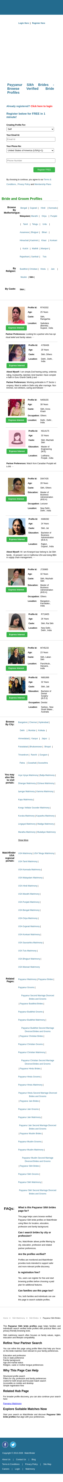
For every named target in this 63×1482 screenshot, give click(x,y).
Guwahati (32, 763)
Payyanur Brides (45, 979)
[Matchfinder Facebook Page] (5, 1445)
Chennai (33, 722)
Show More (23, 840)
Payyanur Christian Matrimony (31, 1052)
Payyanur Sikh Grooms (28, 1174)
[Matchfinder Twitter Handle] (13, 1445)
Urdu (45, 224)
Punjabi (53, 216)
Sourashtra (43, 763)
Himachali (24, 240)
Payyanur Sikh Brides (29, 1166)
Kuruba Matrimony (26, 816)
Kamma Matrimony (44, 791)
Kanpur (34, 738)
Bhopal (47, 746)
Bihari (44, 232)
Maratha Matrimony (26, 832)
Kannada (53, 208)
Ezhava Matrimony (45, 783)
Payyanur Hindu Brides (30, 1068)
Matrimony (30, 1469)
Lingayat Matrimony (27, 824)
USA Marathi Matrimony (28, 894)
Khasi (43, 240)
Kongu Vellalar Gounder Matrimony (33, 808)
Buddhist (24, 269)
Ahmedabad (23, 738)
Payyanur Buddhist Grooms (30, 1012)
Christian (33, 269)
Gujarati (33, 208)
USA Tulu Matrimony (27, 951)
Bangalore (22, 722)
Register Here (38, 23)
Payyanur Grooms (26, 987)
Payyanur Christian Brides (31, 1036)
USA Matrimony (25, 853)
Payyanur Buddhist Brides (31, 1003)
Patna (22, 763)
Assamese (24, 232)
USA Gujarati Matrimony (29, 926)
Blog (34, 1459)
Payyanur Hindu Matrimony (30, 1085)
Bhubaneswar (36, 746)
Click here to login (41, 106)
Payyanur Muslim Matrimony (30, 1150)
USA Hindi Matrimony (27, 886)
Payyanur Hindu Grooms (29, 1077)
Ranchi (34, 755)
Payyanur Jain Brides (29, 1101)
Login (17, 1469)
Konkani (53, 240)
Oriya (44, 216)
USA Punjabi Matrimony (28, 902)
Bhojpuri (34, 232)
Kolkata (41, 730)
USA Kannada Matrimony (29, 869)
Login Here (23, 23)
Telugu (35, 224)
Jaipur (44, 738)
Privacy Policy (24, 184)
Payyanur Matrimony (27, 979)
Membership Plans (43, 184)
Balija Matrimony (47, 775)
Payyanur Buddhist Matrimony (31, 1020)
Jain (53, 269)
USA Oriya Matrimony (27, 918)
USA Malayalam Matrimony (30, 878)
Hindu (43, 269)
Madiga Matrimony (45, 824)
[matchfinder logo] (32, 6)
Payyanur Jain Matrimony (29, 1117)
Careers (5, 1469)
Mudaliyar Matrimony (46, 832)
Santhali (34, 256)
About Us (6, 1459)
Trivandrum (23, 755)
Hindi (43, 208)
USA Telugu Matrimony (44, 853)
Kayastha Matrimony (45, 816)
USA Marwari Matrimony (29, 967)
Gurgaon (43, 755)
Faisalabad (23, 746)
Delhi (22, 730)
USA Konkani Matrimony (29, 934)
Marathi (34, 216)
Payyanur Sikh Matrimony (29, 1182)
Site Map (47, 1464)
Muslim (24, 277)
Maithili (35, 248)
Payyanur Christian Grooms (30, 1044)
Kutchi (25, 248)
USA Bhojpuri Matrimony (29, 959)
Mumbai (31, 730)
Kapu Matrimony (25, 799)
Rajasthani (24, 256)
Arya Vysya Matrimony (28, 775)
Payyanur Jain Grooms (28, 1109)
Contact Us (21, 1459)
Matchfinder (30, 1453)
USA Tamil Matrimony (27, 861)
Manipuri (45, 248)
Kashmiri (34, 240)
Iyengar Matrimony (26, 791)
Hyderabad (43, 722)
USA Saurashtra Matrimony (30, 942)
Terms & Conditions (11, 1464)
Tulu (44, 256)
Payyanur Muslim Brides (30, 1133)
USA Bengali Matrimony (28, 910)
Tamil (25, 224)
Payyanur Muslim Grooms (29, 1141)
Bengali (23, 208)
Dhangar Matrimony (27, 783)
